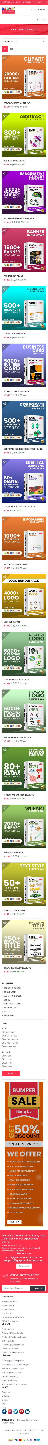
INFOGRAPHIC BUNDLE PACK (16, 564)
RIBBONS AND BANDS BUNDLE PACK (19, 795)
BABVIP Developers (10, 1321)
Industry (5, 1396)
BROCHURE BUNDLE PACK (14, 334)
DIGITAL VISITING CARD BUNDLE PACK (19, 507)
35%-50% (7, 1063)
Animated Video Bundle (12, 1333)
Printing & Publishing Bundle (14, 1337)
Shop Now (14, 1222)
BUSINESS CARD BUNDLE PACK (16, 391)
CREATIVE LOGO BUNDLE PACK (16, 680)
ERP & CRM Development (13, 1368)
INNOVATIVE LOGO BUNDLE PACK (17, 737)
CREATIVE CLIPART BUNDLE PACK (17, 103)
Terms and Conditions (27, 1420)
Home (13, 29)
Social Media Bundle (11, 1348)
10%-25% (7, 1056)
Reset (11, 1073)
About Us (6, 1392)
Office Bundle (8, 1341)
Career (5, 1400)
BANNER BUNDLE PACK (13, 276)
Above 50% (8, 1066)
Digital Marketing (9, 1380)
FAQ (4, 1404)
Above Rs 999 (9, 1046)
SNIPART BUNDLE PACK (13, 853)
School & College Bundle (13, 1352)
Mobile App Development (13, 1360)
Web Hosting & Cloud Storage (15, 1364)
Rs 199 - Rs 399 (9, 1036)
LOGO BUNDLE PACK (12, 622)
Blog (4, 1408)
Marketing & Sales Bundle (13, 1345)
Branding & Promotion (12, 1372)
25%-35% (7, 1059)
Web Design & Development (14, 1384)
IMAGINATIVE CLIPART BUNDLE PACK (19, 218)
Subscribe (38, 1288)
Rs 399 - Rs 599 (10, 1039)
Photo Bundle (8, 1329)
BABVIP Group (8, 1305)
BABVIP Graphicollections (13, 1317)
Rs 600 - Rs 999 (10, 1043)
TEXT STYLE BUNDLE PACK (14, 910)
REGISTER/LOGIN (38, 9)
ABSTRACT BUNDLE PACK (14, 161)
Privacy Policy (8, 1423)
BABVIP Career (8, 1309)
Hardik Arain (7, 1313)
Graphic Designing (10, 1376)
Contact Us (24, 1266)
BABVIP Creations (9, 1301)
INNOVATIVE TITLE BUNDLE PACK (17, 968)
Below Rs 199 (8, 1032)
